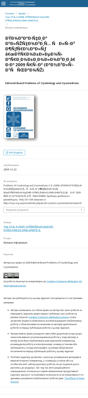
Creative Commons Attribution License (49, 317)
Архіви (22, 13)
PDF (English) (15, 152)
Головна (9, 13)
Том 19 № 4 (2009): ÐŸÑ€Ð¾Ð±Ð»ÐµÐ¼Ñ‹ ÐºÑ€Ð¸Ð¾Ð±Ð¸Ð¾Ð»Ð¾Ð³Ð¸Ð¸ (27, 18)
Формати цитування (17, 209)
